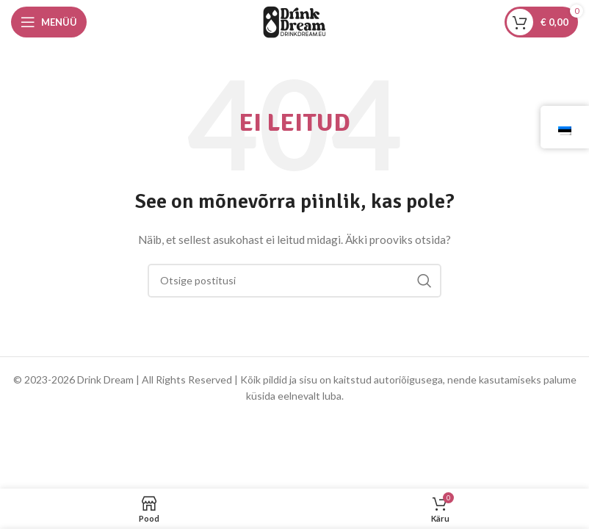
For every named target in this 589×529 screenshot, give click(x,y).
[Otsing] (294, 281)
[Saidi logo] (294, 21)
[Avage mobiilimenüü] (49, 22)
